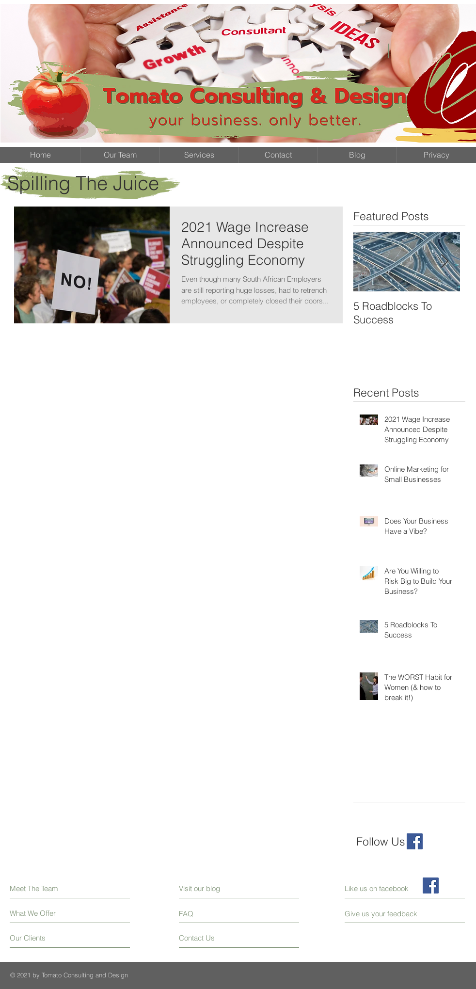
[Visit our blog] (221, 888)
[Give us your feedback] (385, 914)
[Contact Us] (215, 938)
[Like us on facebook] (388, 888)
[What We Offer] (46, 913)
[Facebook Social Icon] (415, 841)
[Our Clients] (46, 938)
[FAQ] (207, 913)
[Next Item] (444, 261)
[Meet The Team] (52, 888)
